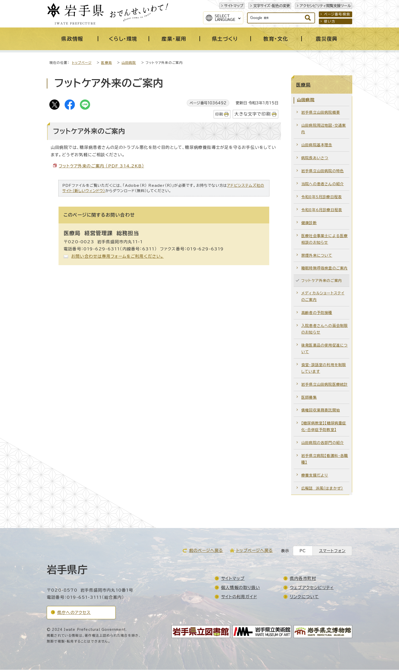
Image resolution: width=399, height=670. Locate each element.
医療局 (106, 63)
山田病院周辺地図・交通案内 (323, 129)
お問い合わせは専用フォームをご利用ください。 (117, 256)
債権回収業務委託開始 (320, 410)
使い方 (330, 21)
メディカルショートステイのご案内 (322, 296)
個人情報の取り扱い (240, 588)
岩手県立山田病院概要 (320, 113)
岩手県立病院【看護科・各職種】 (324, 459)
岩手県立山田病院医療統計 (324, 385)
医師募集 (309, 398)
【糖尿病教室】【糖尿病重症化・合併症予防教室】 (323, 426)
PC (303, 551)
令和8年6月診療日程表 (321, 210)
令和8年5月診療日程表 (321, 197)
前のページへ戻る (206, 551)
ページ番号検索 (337, 14)
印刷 (219, 114)
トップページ (82, 63)
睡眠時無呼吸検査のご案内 (324, 268)
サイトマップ (233, 6)
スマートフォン (332, 551)
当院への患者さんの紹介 (322, 184)
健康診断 (309, 223)
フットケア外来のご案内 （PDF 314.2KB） (101, 166)
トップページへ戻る (254, 551)
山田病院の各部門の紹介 (322, 443)
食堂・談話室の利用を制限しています (323, 368)
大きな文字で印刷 (252, 114)
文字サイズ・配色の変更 (271, 6)
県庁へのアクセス (74, 613)
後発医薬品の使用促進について (324, 349)
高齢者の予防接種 (316, 313)
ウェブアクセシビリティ (312, 588)
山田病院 (129, 63)
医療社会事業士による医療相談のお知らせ (324, 239)
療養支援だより (314, 475)
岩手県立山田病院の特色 (322, 171)
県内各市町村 (303, 579)
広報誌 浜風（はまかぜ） (322, 488)
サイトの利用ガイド (239, 597)
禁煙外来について (316, 256)
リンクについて (304, 597)
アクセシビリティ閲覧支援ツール (325, 6)
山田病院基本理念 (316, 145)
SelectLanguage (225, 17)
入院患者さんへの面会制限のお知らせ (324, 329)
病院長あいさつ (314, 158)
